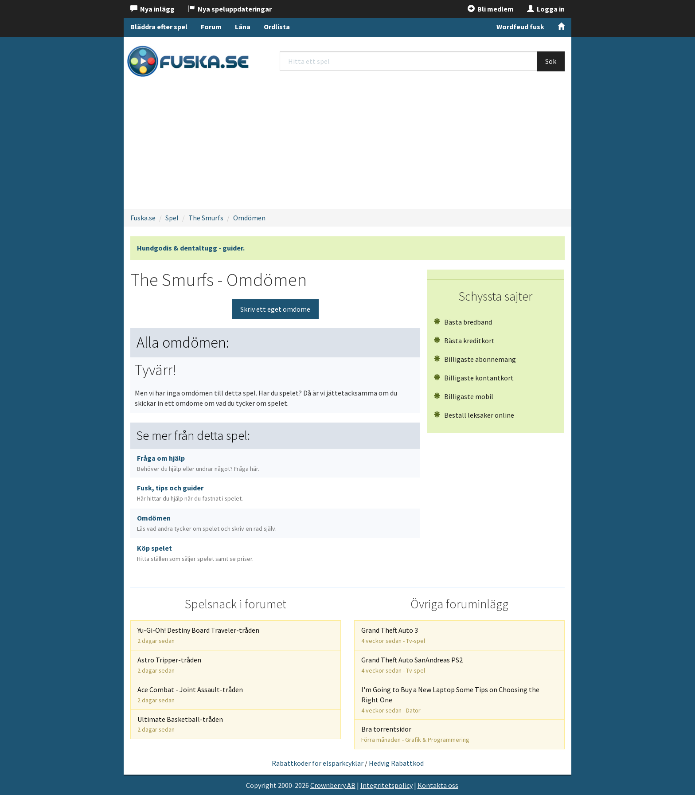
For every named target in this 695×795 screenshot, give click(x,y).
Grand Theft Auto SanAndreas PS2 (412, 664)
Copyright (261, 785)
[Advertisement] (347, 144)
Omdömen (249, 217)
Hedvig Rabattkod (396, 763)
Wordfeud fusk (520, 26)
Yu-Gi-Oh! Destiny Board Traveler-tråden (198, 635)
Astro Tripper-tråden (169, 664)
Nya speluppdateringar (230, 8)
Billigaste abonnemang (474, 359)
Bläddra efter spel (158, 26)
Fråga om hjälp (198, 463)
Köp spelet (195, 553)
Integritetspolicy (386, 785)
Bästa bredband (462, 321)
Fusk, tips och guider (190, 492)
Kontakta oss (438, 785)
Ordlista (277, 26)
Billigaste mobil (463, 396)
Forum (211, 26)
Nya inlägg (152, 8)
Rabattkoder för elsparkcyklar (317, 763)
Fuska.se (143, 217)
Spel (172, 217)
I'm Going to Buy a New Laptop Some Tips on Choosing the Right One (450, 699)
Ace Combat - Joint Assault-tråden (190, 694)
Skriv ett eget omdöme (275, 309)
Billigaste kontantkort (473, 377)
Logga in (546, 8)
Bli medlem (491, 8)
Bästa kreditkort (464, 340)
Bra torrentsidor (415, 734)
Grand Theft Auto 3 (393, 635)
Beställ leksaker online (473, 415)
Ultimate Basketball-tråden (180, 724)
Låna (242, 26)
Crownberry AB (332, 785)
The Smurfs (205, 217)
